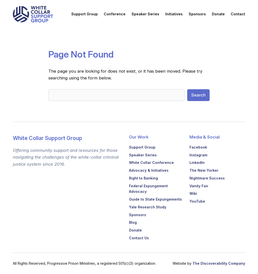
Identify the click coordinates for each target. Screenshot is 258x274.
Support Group (142, 147)
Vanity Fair (198, 186)
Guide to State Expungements (155, 199)
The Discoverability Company (218, 263)
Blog (133, 222)
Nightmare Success (207, 178)
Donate (135, 230)
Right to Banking (143, 178)
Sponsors (137, 215)
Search (198, 95)
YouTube (197, 201)
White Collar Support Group (47, 138)
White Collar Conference (151, 162)
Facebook (198, 147)
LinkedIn (197, 162)
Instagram (198, 155)
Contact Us (139, 238)
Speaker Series (143, 155)
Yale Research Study (147, 207)
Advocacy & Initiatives (149, 170)
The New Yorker (203, 170)
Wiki (193, 193)
